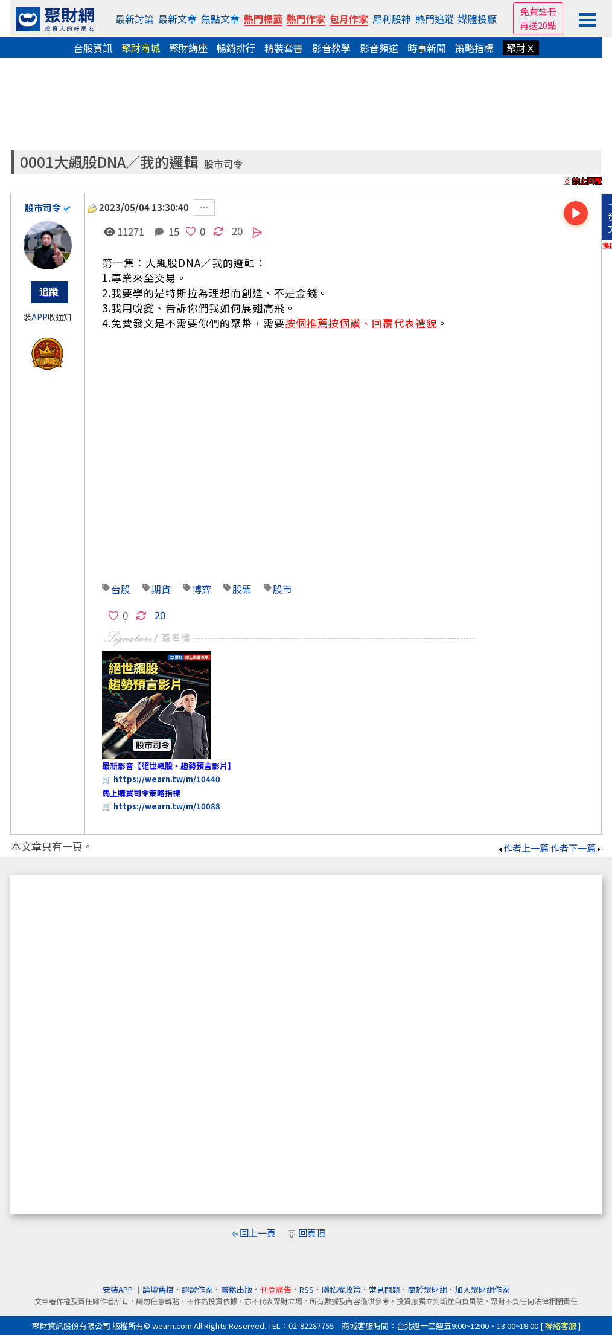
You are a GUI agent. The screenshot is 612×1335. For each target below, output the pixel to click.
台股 (120, 589)
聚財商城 (140, 47)
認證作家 (197, 1289)
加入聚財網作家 (482, 1289)
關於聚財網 (427, 1289)
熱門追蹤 (434, 18)
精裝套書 (283, 47)
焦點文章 (220, 18)
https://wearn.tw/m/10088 (166, 806)
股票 (242, 589)
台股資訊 (93, 47)
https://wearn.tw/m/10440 (166, 779)
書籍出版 (236, 1289)
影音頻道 (379, 47)
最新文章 (177, 18)
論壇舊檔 (158, 1289)
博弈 (201, 589)
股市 (282, 589)
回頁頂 (311, 1232)
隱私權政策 (341, 1289)
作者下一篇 (576, 847)
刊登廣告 (276, 1289)
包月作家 (349, 18)
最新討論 (134, 18)
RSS (306, 1289)
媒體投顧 (477, 18)
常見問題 (384, 1289)
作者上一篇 (523, 847)
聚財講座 (188, 47)
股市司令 (223, 164)
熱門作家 (306, 18)
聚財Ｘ (520, 47)
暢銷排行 (236, 47)
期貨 (161, 589)
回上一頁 (258, 1232)
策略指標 (474, 47)
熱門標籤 (263, 18)
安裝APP (119, 1289)
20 (237, 230)
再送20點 (538, 25)
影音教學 (331, 47)
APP (39, 317)
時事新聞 (426, 47)
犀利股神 (391, 18)
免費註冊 (538, 11)
